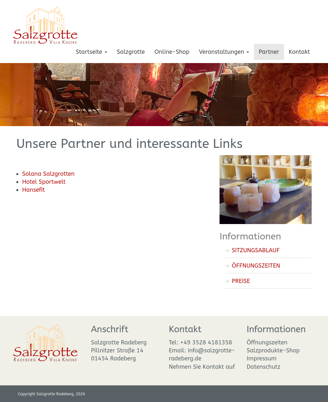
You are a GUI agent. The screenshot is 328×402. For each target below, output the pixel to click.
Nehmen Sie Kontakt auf (202, 366)
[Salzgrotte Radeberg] (45, 24)
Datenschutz (264, 366)
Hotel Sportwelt (43, 181)
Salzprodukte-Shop (273, 350)
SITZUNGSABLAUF (256, 250)
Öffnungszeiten (267, 342)
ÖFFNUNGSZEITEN (256, 265)
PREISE (241, 281)
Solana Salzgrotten (48, 173)
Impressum (262, 358)
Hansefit (33, 189)
